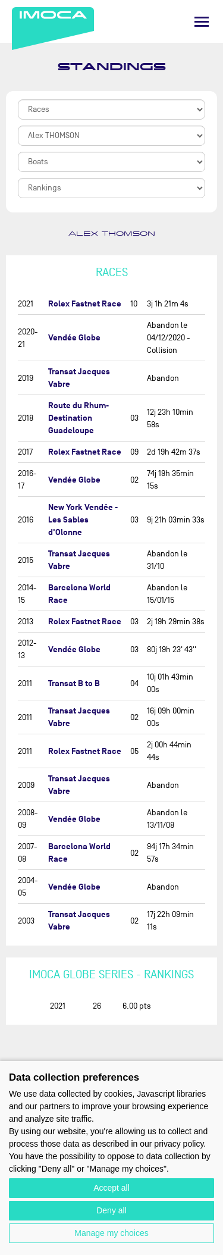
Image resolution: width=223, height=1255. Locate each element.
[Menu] (201, 22)
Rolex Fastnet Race (84, 304)
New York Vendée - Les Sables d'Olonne (83, 519)
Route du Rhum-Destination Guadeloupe (78, 418)
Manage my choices (111, 1233)
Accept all (111, 1188)
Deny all (111, 1210)
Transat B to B (74, 683)
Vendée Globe (74, 338)
